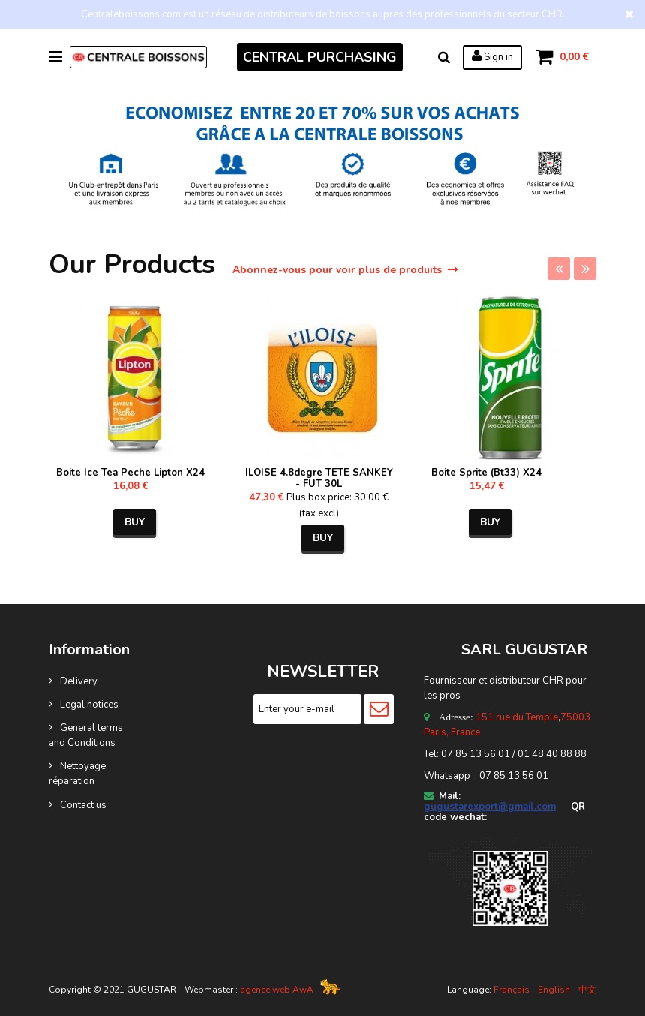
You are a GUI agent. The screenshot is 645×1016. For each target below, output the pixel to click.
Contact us (83, 805)
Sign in (492, 56)
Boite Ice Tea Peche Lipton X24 (130, 472)
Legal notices (89, 704)
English (554, 990)
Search (444, 57)
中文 (587, 990)
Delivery (79, 681)
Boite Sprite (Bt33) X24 (486, 472)
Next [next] (585, 268)
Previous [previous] (559, 268)
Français (512, 990)
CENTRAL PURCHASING (320, 57)
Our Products (136, 264)
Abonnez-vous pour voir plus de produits (345, 270)
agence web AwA (277, 990)
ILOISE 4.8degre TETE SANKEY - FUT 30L (319, 478)
